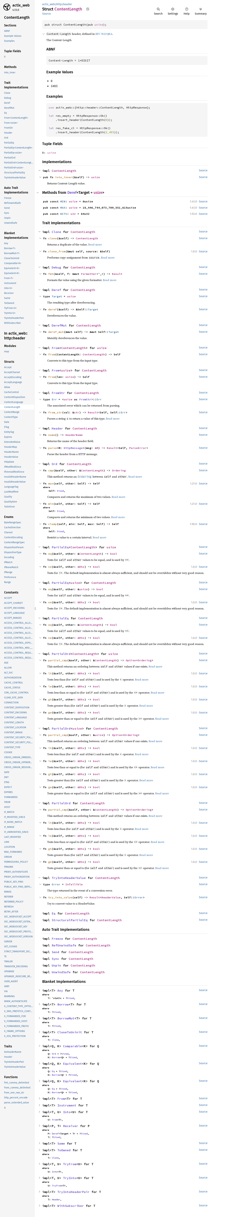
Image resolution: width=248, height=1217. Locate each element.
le (50, 686)
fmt (50, 274)
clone (52, 238)
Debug (56, 267)
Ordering (119, 470)
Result (117, 274)
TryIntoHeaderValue (69, 878)
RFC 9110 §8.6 (103, 34)
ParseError (137, 448)
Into (67, 1112)
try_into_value (60, 897)
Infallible (74, 884)
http (59, 4)
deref (52, 309)
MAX (62, 207)
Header (57, 428)
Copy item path (88, 9)
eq (50, 553)
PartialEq (60, 547)
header (67, 4)
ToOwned (64, 1150)
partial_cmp (57, 660)
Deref (72, 192)
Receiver (70, 1126)
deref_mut (56, 332)
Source (46, 13)
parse (52, 448)
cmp (50, 470)
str (76, 412)
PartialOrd (61, 654)
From (55, 348)
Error (56, 884)
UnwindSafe (61, 972)
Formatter (88, 274)
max (50, 483)
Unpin (56, 965)
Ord (54, 464)
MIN (62, 201)
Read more (95, 244)
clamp (52, 524)
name (51, 435)
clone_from (56, 251)
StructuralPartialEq (70, 920)
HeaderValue (111, 897)
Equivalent (72, 1064)
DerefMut (59, 325)
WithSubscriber (70, 1206)
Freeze (57, 939)
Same (61, 1143)
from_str (55, 412)
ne (50, 566)
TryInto (69, 1178)
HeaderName (74, 435)
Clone (56, 232)
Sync (55, 959)
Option (131, 660)
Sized (60, 490)
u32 (73, 213)
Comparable (72, 1046)
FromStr (58, 393)
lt (50, 673)
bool (113, 553)
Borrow (63, 1004)
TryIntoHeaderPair (73, 1192)
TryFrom (69, 1164)
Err (54, 399)
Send (55, 952)
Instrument (66, 1105)
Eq (53, 913)
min (50, 503)
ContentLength (64, 171)
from (51, 354)
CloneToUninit (69, 1032)
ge (50, 712)
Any (60, 990)
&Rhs (81, 566)
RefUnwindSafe (64, 945)
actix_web (21, 5)
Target (57, 296)
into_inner (63, 177)
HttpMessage (73, 448)
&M (96, 448)
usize (99, 24)
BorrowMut (65, 1018)
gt (50, 699)
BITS (63, 213)
